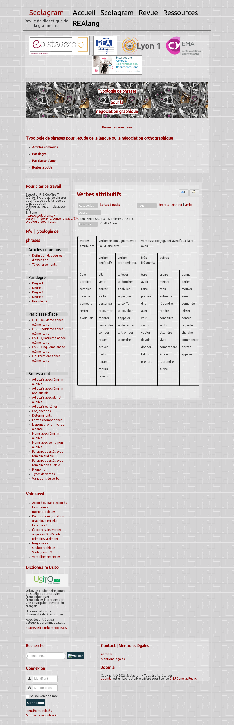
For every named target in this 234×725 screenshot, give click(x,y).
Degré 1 (37, 283)
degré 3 (163, 204)
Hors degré (40, 301)
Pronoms (38, 469)
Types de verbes (43, 474)
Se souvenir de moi (44, 696)
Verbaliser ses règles (46, 556)
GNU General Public (183, 678)
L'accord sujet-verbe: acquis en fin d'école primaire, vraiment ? (46, 534)
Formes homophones (47, 420)
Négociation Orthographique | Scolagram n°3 (44, 548)
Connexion (35, 703)
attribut (176, 204)
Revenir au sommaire (117, 127)
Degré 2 (37, 287)
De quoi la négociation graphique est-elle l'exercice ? (48, 521)
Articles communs (45, 147)
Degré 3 (37, 292)
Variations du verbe (46, 478)
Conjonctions (41, 411)
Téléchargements (44, 264)
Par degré (39, 154)
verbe (189, 204)
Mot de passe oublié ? (41, 715)
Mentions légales (113, 659)
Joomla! (106, 678)
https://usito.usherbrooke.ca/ (46, 627)
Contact (106, 653)
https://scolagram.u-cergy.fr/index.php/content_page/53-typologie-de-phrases (52, 218)
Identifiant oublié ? (39, 710)
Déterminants (42, 415)
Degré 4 (37, 296)
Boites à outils (42, 167)
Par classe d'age (44, 160)
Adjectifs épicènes (44, 406)
